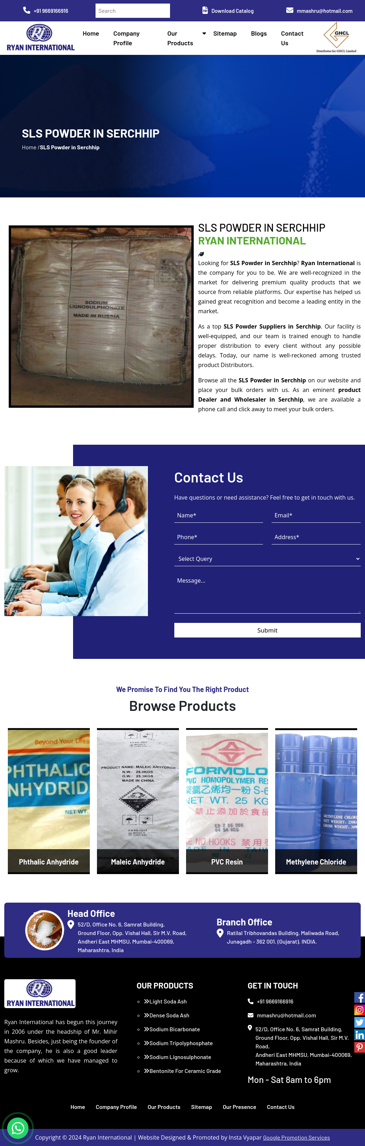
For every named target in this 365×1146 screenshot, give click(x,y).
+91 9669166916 (45, 10)
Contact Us (280, 1106)
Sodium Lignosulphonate (177, 1056)
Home (91, 33)
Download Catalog (227, 10)
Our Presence (239, 1106)
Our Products (164, 1106)
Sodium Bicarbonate (172, 1029)
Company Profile (116, 1106)
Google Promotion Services (296, 1137)
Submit (267, 630)
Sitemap (225, 33)
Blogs (259, 33)
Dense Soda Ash (166, 1015)
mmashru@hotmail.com (319, 10)
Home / (31, 147)
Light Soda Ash (165, 1001)
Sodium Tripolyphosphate (178, 1042)
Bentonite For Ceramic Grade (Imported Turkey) (182, 1075)
